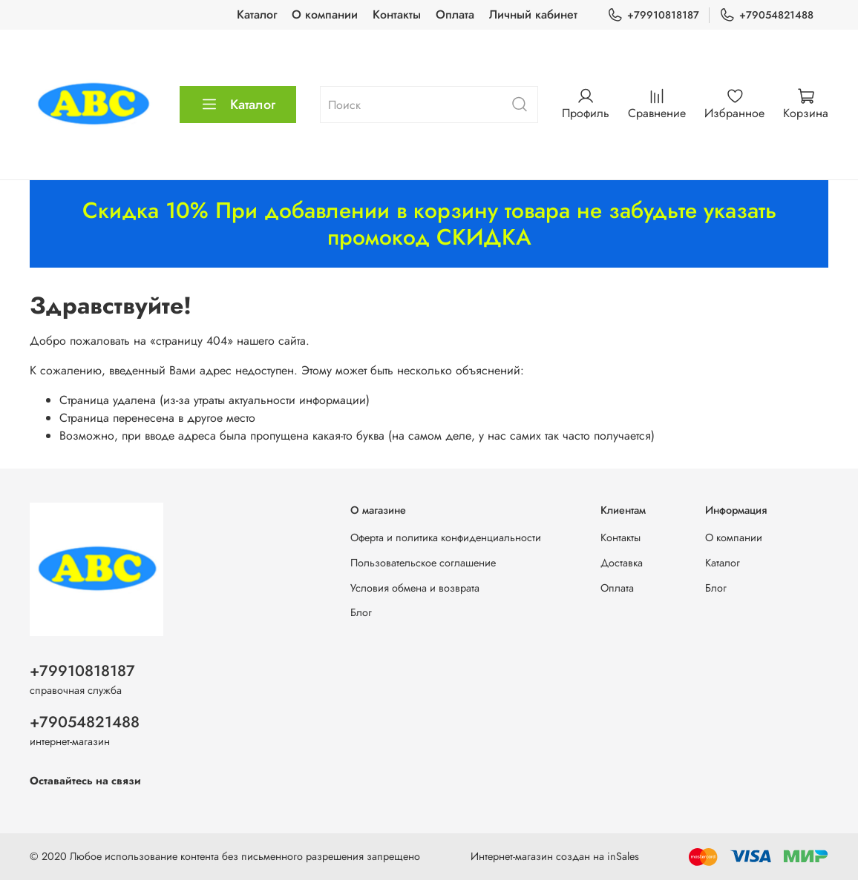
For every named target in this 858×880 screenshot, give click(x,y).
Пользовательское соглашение (423, 562)
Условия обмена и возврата (414, 587)
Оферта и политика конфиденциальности (445, 537)
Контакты (397, 14)
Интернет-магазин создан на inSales (555, 856)
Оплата (455, 14)
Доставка (621, 562)
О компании (325, 14)
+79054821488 (766, 15)
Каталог (257, 14)
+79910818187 (653, 15)
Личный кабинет (533, 14)
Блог (361, 612)
